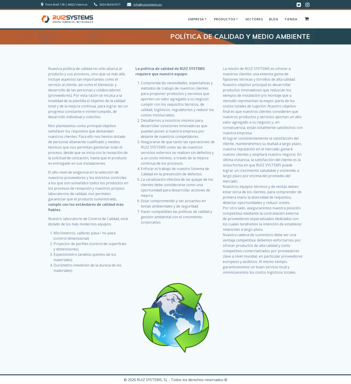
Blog (273, 19)
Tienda (290, 19)
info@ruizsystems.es (147, 4)
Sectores (254, 19)
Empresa (196, 19)
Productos (224, 19)
